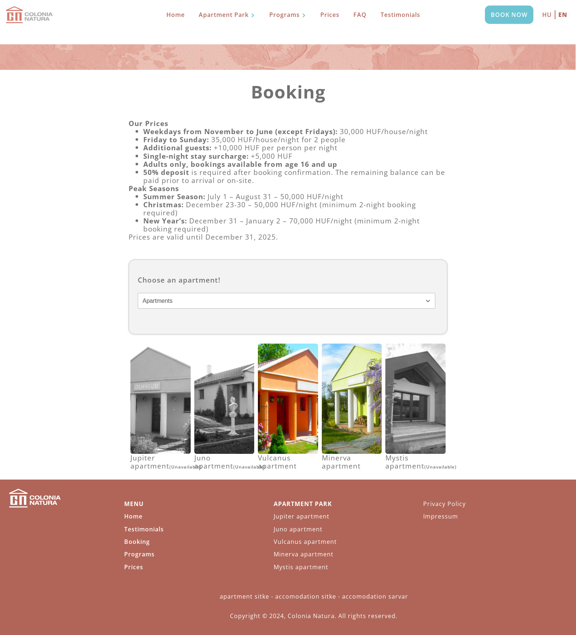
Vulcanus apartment (305, 542)
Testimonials (400, 15)
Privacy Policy (444, 504)
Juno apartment (298, 529)
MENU (134, 504)
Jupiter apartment (302, 516)
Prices (329, 15)
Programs (284, 15)
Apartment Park (224, 15)
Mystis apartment (301, 567)
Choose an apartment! (179, 280)
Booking (137, 542)
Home (175, 15)
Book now (509, 15)
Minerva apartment (304, 554)
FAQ (360, 15)
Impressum (440, 516)
